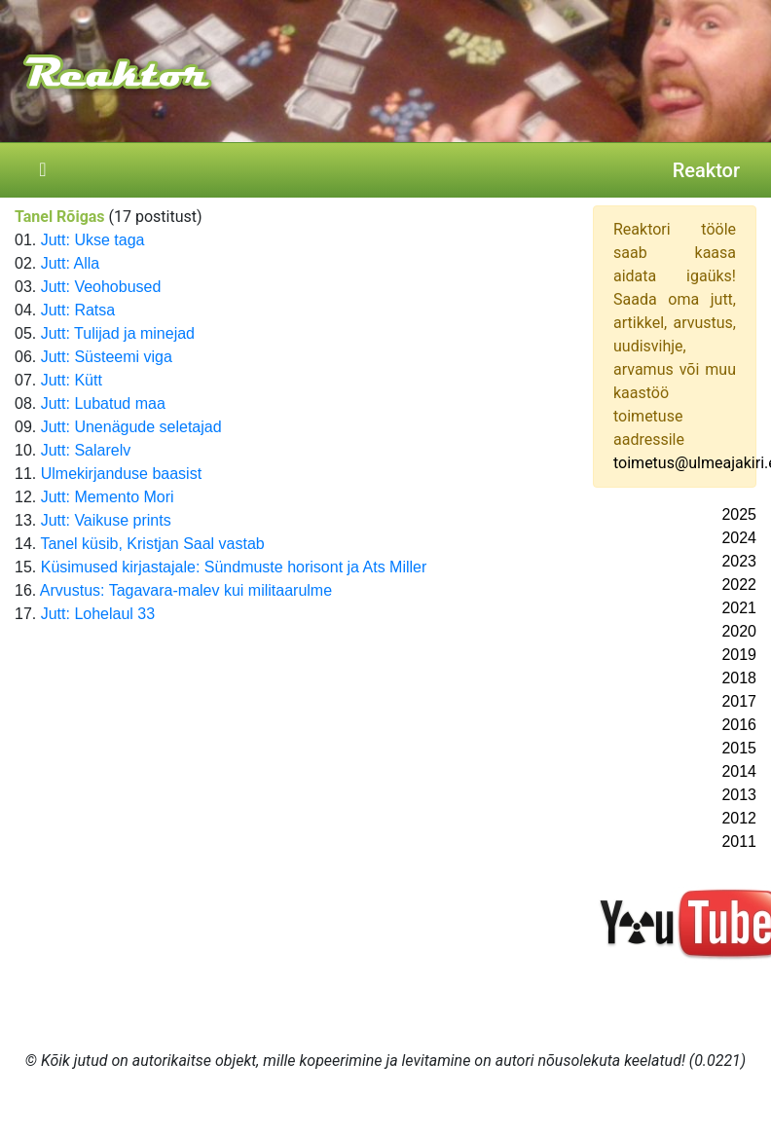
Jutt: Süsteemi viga (106, 356)
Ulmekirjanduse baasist (121, 473)
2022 (738, 584)
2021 (738, 608)
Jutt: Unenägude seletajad (131, 427)
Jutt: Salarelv (85, 450)
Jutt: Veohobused (101, 286)
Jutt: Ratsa (78, 310)
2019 (738, 654)
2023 (738, 561)
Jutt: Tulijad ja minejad (118, 333)
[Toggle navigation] (43, 170)
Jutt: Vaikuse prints (106, 520)
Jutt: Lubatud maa (103, 403)
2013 (738, 795)
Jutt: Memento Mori (107, 497)
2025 (738, 514)
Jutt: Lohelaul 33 (98, 613)
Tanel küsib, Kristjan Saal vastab (152, 543)
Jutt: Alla (70, 263)
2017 (738, 701)
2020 (738, 631)
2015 (738, 748)
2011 (738, 841)
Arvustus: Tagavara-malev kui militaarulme (186, 590)
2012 (738, 818)
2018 (738, 678)
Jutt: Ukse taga (93, 240)
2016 (738, 724)
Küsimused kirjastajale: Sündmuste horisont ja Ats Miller (234, 567)
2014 (738, 771)
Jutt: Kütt (71, 380)
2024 (738, 538)
